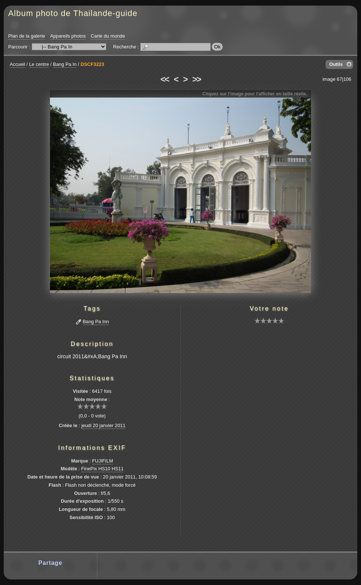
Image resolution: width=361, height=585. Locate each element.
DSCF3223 (92, 64)
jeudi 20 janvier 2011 (103, 425)
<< (164, 79)
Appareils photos (67, 36)
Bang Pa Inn (96, 321)
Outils (336, 64)
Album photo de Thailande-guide (73, 13)
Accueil (17, 64)
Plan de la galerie (26, 36)
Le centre (39, 64)
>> (196, 79)
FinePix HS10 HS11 (102, 468)
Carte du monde (108, 36)
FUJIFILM (102, 461)
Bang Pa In (64, 64)
